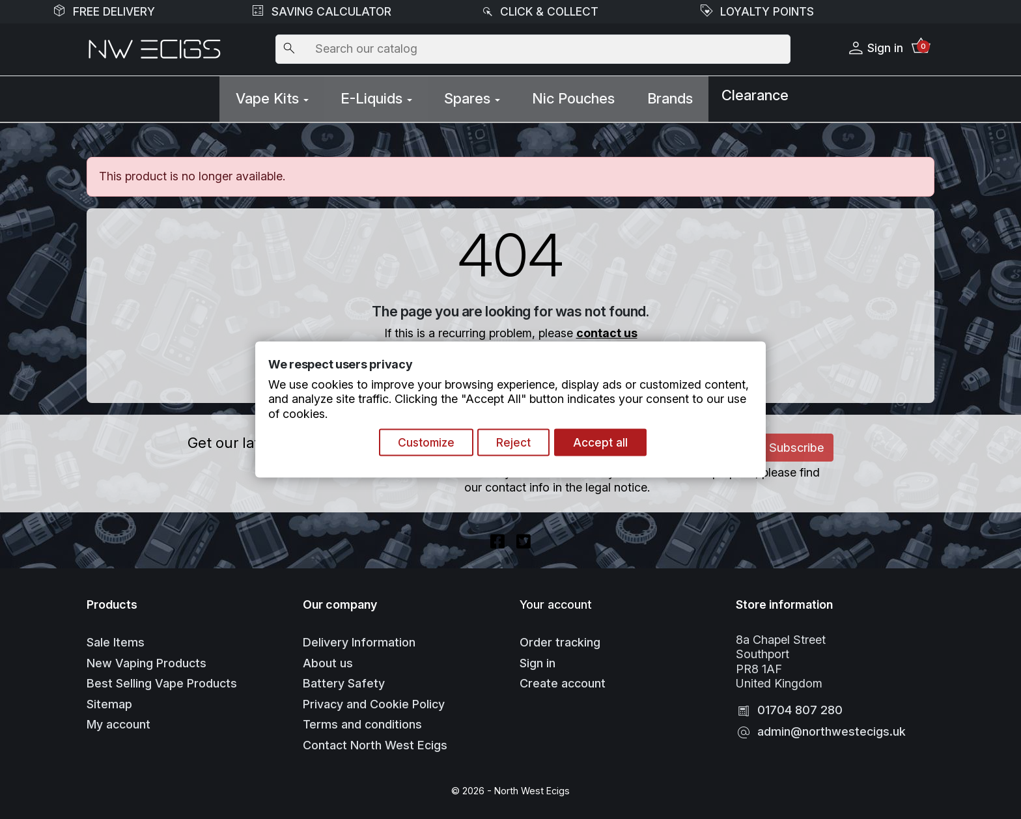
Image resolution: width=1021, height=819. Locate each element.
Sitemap (109, 699)
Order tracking (560, 638)
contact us (606, 326)
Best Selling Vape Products (162, 679)
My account (118, 720)
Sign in (537, 658)
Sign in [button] (872, 48)
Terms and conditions (362, 720)
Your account (556, 600)
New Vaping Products (146, 658)
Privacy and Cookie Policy (374, 699)
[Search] (532, 49)
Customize (425, 443)
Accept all (606, 443)
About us (328, 658)
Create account (563, 679)
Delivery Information (359, 638)
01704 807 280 (800, 706)
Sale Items (116, 638)
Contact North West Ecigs (375, 740)
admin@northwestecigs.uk (831, 727)
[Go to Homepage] (155, 50)
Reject (516, 443)
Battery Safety (344, 679)
